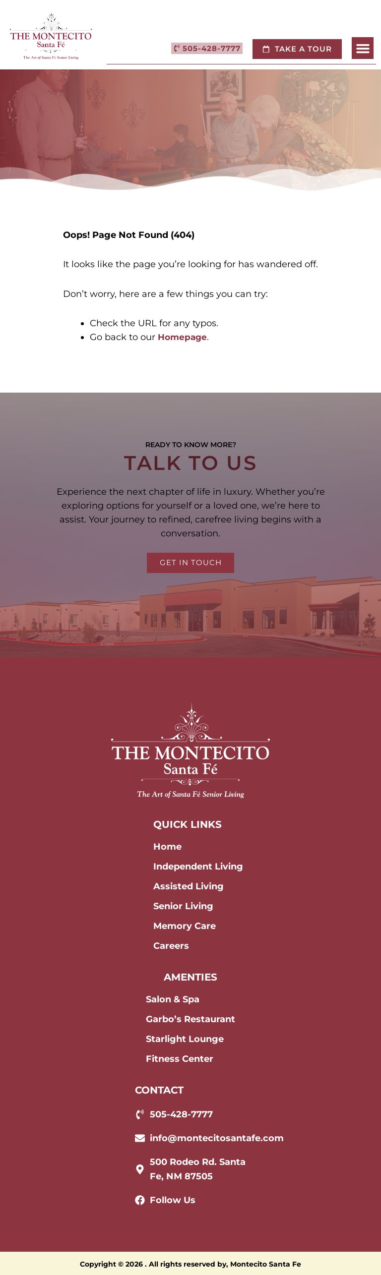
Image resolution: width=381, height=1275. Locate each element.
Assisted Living (188, 886)
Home (167, 847)
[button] (363, 48)
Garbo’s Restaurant (190, 1019)
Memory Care (184, 926)
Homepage (183, 337)
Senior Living (183, 906)
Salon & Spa (172, 999)
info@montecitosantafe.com (217, 1138)
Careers (171, 946)
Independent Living (198, 866)
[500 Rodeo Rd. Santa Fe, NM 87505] (140, 1169)
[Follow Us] (140, 1200)
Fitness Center (179, 1059)
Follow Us (172, 1199)
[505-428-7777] (140, 1114)
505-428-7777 (181, 1114)
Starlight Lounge (185, 1039)
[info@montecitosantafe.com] (140, 1138)
